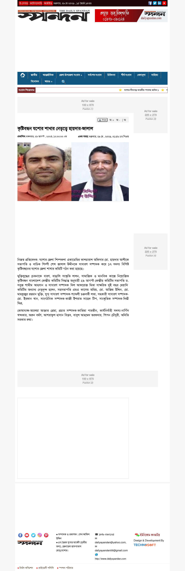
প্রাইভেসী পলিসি (45, 568)
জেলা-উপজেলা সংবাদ (69, 75)
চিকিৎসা (111, 75)
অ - (118, 120)
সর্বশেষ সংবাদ (95, 75)
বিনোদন (35, 81)
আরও (47, 81)
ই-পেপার (24, 3)
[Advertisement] (92, 48)
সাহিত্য (154, 75)
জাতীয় (34, 75)
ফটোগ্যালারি (36, 3)
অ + (112, 120)
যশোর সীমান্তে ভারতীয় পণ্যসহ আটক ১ (143, 90)
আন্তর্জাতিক (48, 75)
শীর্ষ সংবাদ (126, 75)
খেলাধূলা (141, 75)
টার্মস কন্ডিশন (25, 568)
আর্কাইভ (48, 3)
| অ (124, 120)
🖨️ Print (102, 120)
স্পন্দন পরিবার (65, 568)
